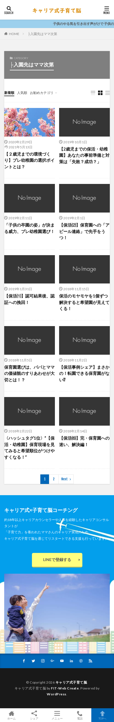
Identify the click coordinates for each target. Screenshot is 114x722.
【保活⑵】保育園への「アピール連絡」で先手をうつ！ (84, 231)
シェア (34, 715)
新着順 (9, 93)
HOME (14, 33)
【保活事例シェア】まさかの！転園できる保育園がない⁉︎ (84, 373)
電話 (79, 715)
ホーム (11, 715)
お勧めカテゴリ (41, 93)
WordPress (56, 694)
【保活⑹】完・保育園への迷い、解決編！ (84, 441)
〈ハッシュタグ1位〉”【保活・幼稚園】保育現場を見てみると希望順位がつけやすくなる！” (29, 447)
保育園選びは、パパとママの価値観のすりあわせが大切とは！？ (29, 373)
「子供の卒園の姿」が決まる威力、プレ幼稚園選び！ (29, 228)
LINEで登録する (57, 559)
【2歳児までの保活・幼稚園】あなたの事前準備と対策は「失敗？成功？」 (84, 155)
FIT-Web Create (65, 688)
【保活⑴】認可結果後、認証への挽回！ (29, 299)
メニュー (57, 715)
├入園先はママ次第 (42, 34)
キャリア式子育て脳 (71, 682)
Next (64, 479)
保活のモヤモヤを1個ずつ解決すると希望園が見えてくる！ (84, 302)
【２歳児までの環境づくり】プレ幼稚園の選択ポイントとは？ (29, 160)
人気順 (22, 93)
